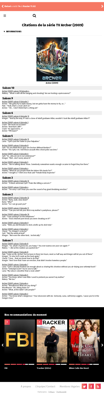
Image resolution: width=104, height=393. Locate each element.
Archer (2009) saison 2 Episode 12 (15, 198)
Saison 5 (7, 136)
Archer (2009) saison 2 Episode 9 (15, 223)
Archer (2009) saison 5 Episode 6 (15, 154)
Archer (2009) (52, 83)
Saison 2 (7, 194)
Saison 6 (7, 113)
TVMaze (51, 392)
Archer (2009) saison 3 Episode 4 (15, 187)
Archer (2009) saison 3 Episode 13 (15, 181)
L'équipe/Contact (45, 386)
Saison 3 (7, 177)
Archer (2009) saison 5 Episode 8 (15, 145)
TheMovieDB (61, 392)
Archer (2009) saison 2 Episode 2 (15, 229)
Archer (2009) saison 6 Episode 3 (15, 122)
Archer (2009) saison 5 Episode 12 (15, 139)
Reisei (7, 6)
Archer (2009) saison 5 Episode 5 (15, 162)
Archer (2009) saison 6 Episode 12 (15, 116)
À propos (26, 386)
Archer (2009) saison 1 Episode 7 (15, 265)
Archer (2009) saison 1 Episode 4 (15, 283)
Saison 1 (7, 240)
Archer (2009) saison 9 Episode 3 (15, 102)
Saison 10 (8, 88)
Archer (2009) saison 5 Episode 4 (15, 168)
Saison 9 (7, 98)
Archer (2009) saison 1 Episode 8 (15, 244)
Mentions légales (70, 386)
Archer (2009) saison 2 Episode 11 (15, 208)
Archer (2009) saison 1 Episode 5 (15, 275)
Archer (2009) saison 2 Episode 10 (15, 214)
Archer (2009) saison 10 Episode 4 (15, 91)
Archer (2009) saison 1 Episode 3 (15, 294)
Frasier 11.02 (29, 6)
